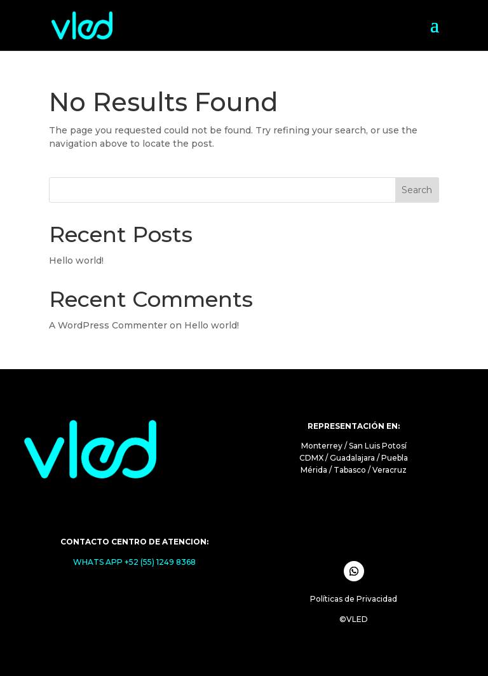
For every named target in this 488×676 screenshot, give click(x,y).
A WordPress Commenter (108, 325)
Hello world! (76, 260)
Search (417, 190)
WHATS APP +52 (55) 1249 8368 (134, 562)
